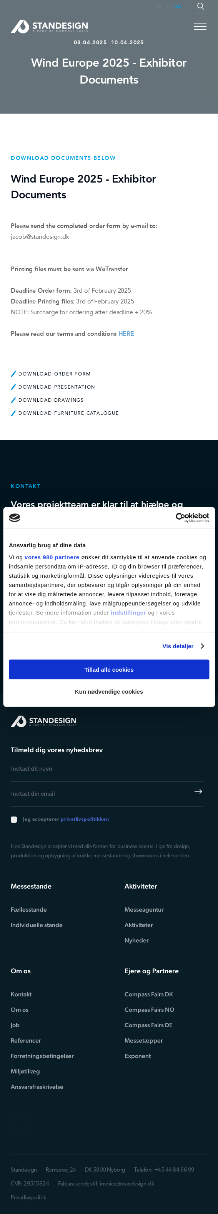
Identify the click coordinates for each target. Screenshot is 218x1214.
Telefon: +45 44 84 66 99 (164, 1170)
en (158, 6)
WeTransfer (112, 269)
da (178, 6)
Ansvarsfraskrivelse (37, 1086)
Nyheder (137, 940)
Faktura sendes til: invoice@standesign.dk (106, 1184)
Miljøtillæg (25, 1071)
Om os (19, 1009)
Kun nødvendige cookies (109, 691)
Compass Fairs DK (149, 994)
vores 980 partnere (52, 557)
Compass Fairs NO (150, 1009)
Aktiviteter (139, 925)
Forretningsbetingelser (42, 1056)
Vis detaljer (178, 646)
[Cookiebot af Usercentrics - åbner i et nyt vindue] (175, 518)
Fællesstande (29, 909)
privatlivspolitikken (85, 819)
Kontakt (21, 994)
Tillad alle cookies (108, 669)
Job (15, 1025)
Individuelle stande (37, 925)
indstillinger (128, 612)
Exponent (138, 1056)
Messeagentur (144, 909)
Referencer (26, 1040)
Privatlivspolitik (28, 1198)
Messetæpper (144, 1040)
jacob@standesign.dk (40, 236)
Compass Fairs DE (149, 1025)
